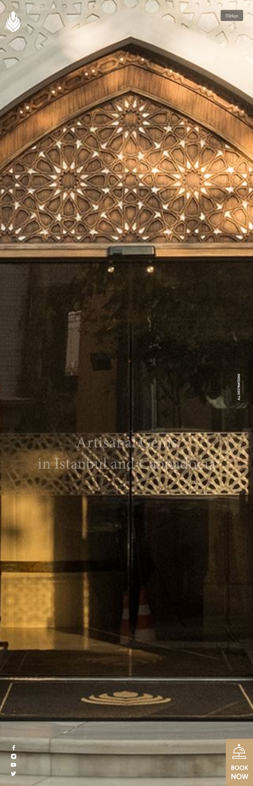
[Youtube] (13, 765)
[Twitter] (13, 773)
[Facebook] (13, 747)
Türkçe (232, 15)
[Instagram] (13, 756)
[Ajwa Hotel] (126, 393)
